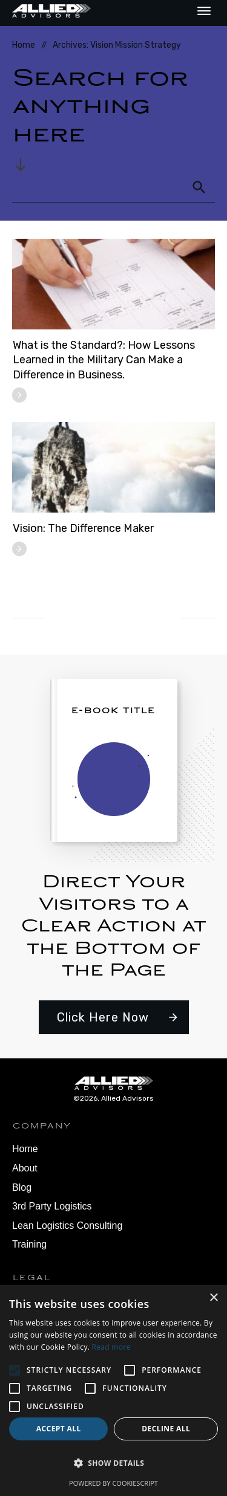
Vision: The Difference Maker (83, 528)
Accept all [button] (58, 1428)
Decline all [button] (166, 1428)
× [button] (213, 1298)
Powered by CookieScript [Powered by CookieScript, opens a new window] (113, 1483)
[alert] (113, 1390)
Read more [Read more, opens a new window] (111, 1347)
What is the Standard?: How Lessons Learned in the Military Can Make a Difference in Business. (104, 359)
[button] (113, 1463)
